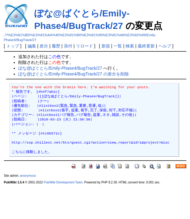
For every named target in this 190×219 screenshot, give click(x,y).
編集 (32, 45)
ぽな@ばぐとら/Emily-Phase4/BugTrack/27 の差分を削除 (73, 73)
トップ (12, 45)
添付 (68, 45)
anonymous (28, 175)
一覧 (117, 45)
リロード (84, 45)
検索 (130, 45)
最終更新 (146, 45)
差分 (44, 45)
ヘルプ (164, 45)
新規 (106, 45)
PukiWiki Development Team (63, 182)
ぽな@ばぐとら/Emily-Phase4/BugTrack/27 (60, 68)
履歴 (56, 45)
